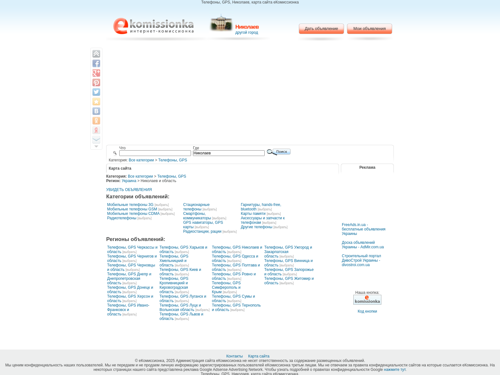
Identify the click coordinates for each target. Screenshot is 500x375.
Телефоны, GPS (172, 160)
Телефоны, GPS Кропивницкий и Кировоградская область (173, 285)
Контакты (235, 356)
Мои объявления (369, 28)
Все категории (141, 160)
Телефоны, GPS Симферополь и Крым (226, 287)
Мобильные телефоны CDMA (133, 213)
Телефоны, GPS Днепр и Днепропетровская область (129, 278)
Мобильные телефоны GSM (132, 209)
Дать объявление (321, 28)
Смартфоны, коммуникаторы (197, 215)
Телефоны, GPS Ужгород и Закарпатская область (288, 251)
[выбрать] (162, 205)
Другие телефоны (256, 227)
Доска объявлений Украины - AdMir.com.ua (363, 244)
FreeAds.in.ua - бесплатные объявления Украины (364, 229)
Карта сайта (259, 356)
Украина (129, 181)
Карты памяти (253, 213)
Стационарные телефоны (196, 206)
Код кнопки (367, 311)
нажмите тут (394, 369)
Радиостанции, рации (202, 231)
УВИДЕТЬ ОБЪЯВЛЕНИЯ (129, 190)
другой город (246, 32)
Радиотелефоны (121, 218)
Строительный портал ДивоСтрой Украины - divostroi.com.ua (361, 260)
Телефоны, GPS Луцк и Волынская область (180, 307)
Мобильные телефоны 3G (130, 204)
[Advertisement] (250, 93)
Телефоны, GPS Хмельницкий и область (173, 260)
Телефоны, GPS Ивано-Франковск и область (128, 309)
